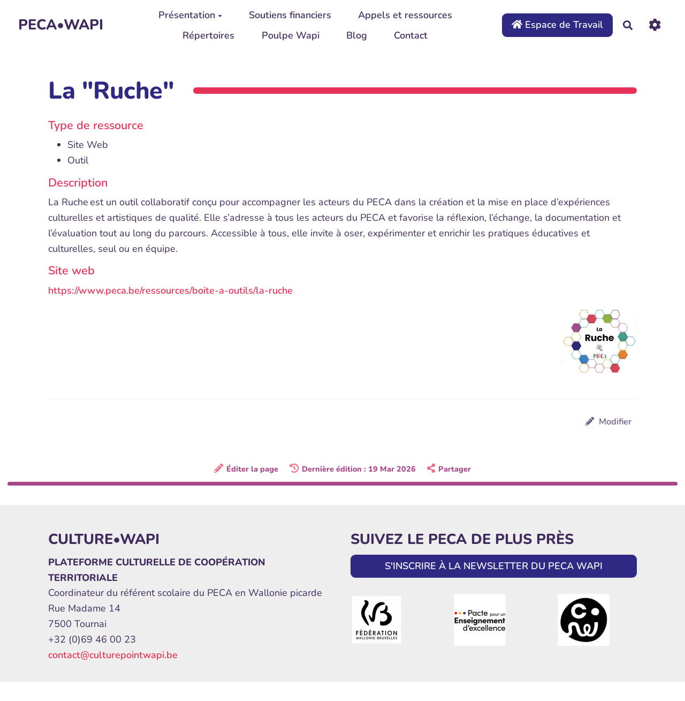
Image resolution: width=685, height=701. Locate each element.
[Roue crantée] (655, 25)
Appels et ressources (405, 15)
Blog (356, 35)
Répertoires (208, 35)
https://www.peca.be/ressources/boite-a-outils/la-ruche (170, 290)
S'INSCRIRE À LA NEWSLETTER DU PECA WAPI (494, 566)
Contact (411, 35)
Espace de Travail (557, 24)
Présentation (190, 15)
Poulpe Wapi (290, 35)
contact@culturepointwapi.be (113, 654)
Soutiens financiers (290, 15)
